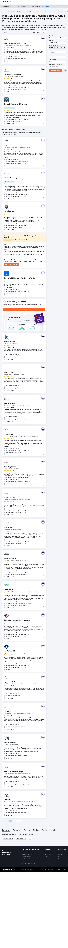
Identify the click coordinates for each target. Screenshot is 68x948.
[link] (62, 2)
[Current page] (18, 821)
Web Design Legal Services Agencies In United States (29, 11)
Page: (14, 821)
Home (3, 11)
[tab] (6, 830)
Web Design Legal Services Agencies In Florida (55, 11)
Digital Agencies (11, 11)
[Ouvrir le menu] (65, 2)
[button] (41, 32)
